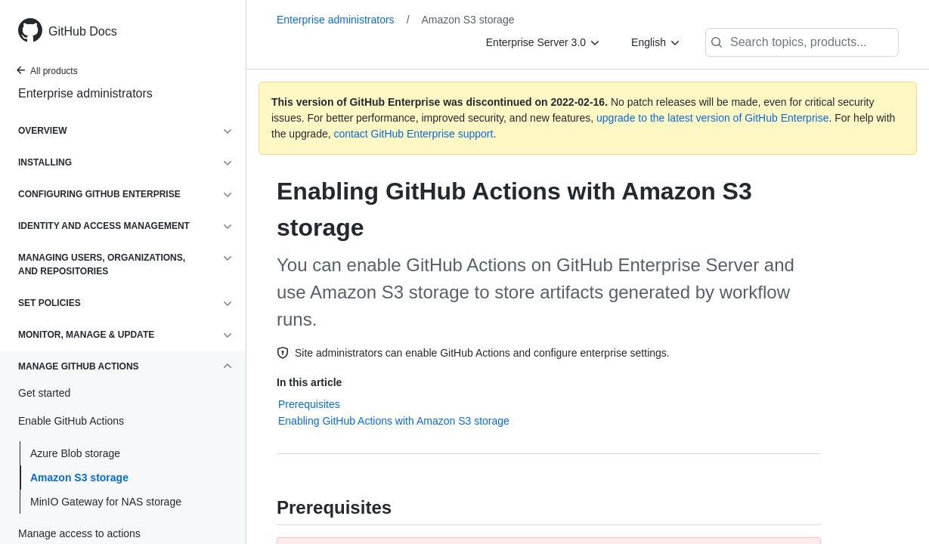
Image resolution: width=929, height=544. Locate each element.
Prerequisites (309, 404)
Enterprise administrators (85, 93)
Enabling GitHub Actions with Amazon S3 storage (393, 421)
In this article (309, 382)
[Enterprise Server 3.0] (543, 42)
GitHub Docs (82, 31)
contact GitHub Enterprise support (414, 134)
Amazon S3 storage (79, 477)
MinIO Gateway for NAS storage (105, 502)
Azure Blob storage (75, 453)
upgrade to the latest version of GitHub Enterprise (712, 118)
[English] (656, 42)
